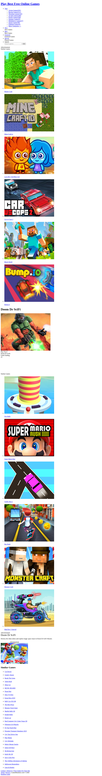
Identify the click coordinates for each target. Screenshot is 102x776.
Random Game (5, 774)
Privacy (8, 772)
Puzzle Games (15, 17)
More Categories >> (15, 26)
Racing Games (15, 12)
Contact (3, 771)
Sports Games (14, 22)
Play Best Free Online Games (20, 4)
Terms (3, 772)
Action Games (15, 10)
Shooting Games (15, 14)
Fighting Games (14, 24)
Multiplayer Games (16, 21)
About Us (10, 771)
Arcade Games (15, 15)
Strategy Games (14, 19)
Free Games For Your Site (22, 771)
